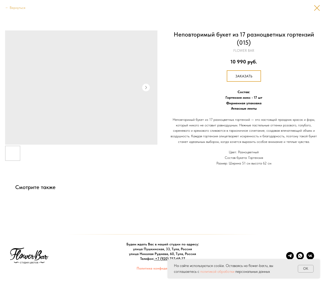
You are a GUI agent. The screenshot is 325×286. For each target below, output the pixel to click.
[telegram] (290, 258)
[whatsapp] (300, 258)
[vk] (310, 258)
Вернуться (17, 8)
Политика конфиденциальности (162, 268)
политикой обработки (217, 271)
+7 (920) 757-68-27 (170, 259)
